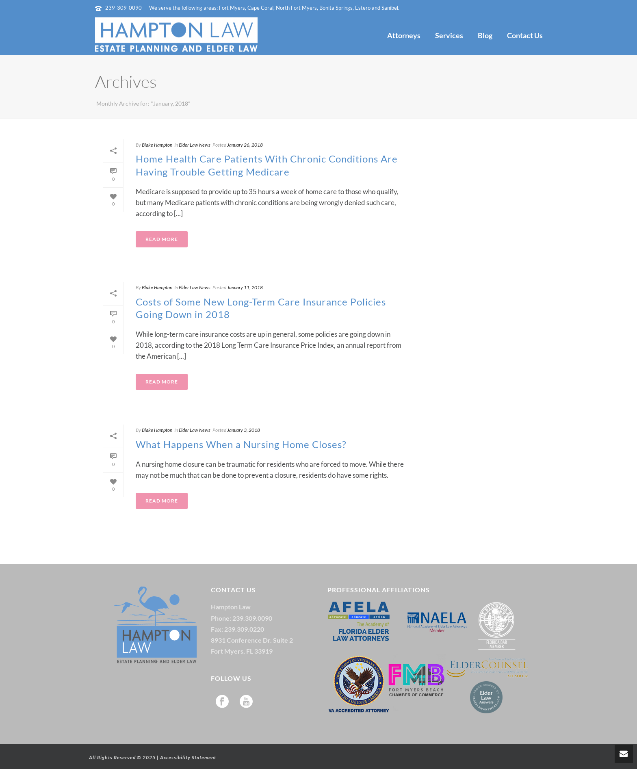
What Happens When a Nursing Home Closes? (241, 444)
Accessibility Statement (188, 757)
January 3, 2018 (243, 430)
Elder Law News (194, 145)
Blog (485, 35)
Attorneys (403, 35)
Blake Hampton (157, 145)
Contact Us (525, 35)
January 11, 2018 (245, 287)
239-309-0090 (123, 7)
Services (449, 35)
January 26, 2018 (245, 145)
